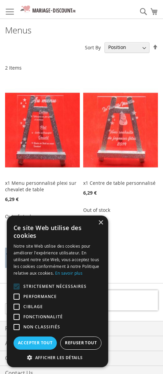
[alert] (57, 291)
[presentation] (114, 300)
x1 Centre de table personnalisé (119, 183)
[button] (57, 357)
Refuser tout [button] (81, 343)
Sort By (93, 47)
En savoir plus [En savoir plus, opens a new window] (69, 273)
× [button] (100, 222)
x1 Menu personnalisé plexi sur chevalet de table (40, 186)
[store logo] (47, 9)
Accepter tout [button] (35, 343)
